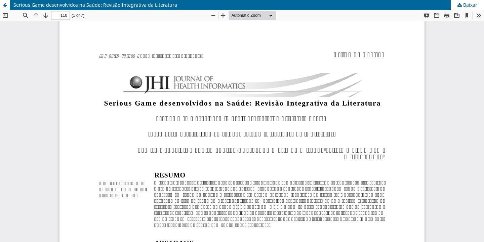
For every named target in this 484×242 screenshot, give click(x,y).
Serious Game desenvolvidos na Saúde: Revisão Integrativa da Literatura (95, 5)
